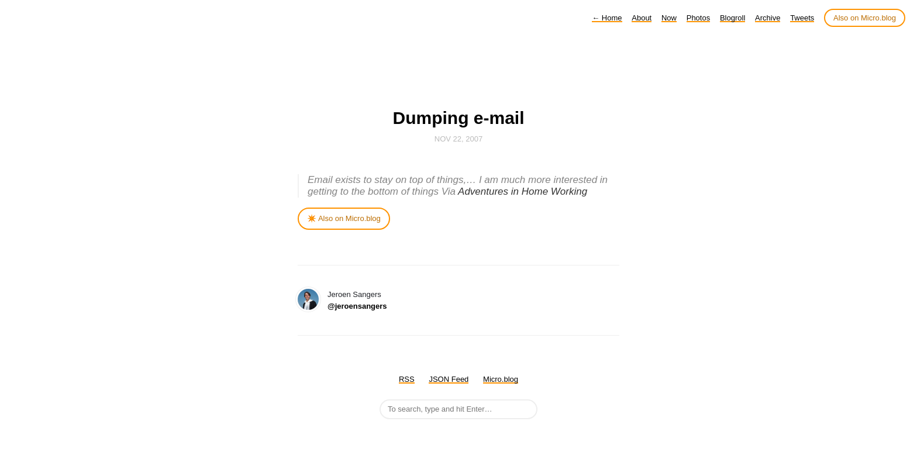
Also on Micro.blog (864, 17)
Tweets (802, 17)
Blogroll (732, 17)
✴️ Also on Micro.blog (344, 218)
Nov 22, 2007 (458, 138)
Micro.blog (500, 379)
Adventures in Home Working (522, 191)
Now (669, 17)
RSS (407, 379)
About (641, 17)
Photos (698, 17)
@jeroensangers (357, 306)
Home (607, 17)
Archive (767, 17)
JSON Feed (448, 379)
